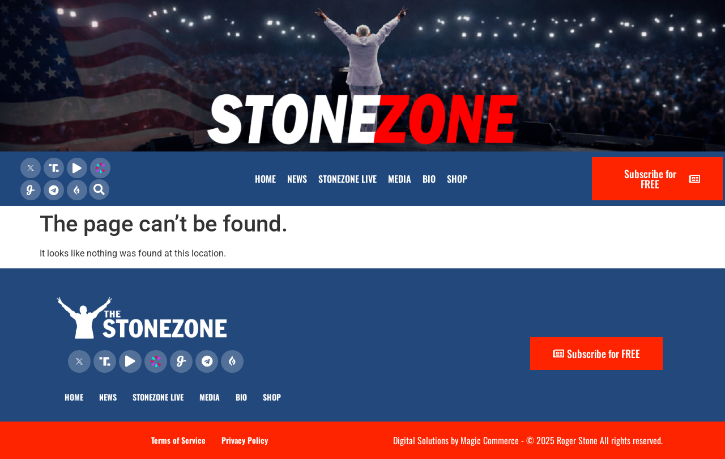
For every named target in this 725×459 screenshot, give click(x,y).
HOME (265, 179)
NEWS (297, 179)
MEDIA (399, 179)
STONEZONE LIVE (347, 179)
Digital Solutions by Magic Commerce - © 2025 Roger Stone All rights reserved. (528, 440)
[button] (99, 189)
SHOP (457, 179)
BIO (429, 179)
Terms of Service (178, 440)
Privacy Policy (244, 440)
